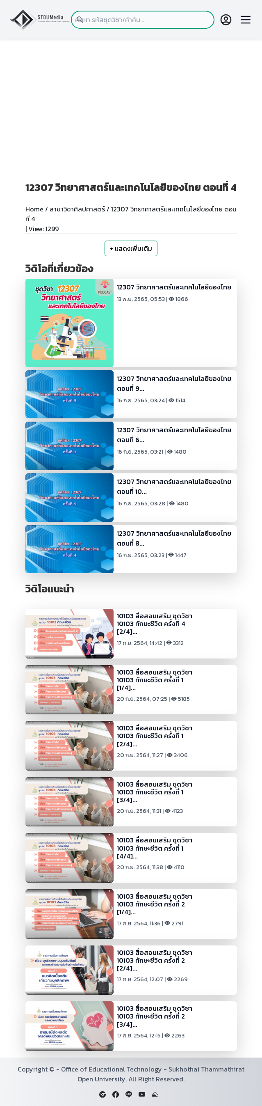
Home (34, 209)
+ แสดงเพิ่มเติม (131, 248)
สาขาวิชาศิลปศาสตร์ (77, 209)
